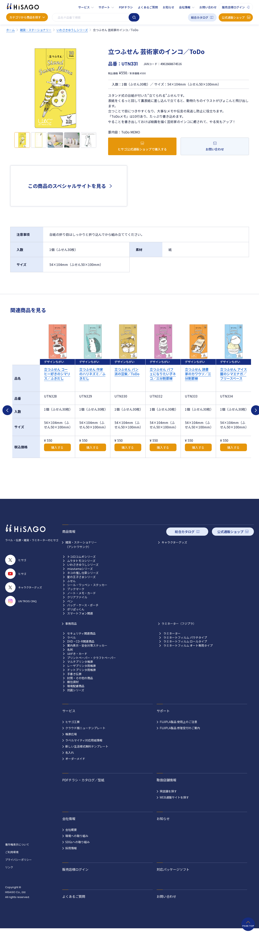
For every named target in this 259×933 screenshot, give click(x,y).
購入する (57, 452)
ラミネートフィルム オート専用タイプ (188, 650)
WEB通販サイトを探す (174, 802)
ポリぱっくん (75, 614)
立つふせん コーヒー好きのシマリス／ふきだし (57, 374)
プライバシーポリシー (18, 864)
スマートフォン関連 (80, 618)
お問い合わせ (208, 7)
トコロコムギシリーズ (81, 561)
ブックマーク (75, 593)
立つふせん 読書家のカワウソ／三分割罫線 (198, 374)
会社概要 (71, 834)
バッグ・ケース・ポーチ (82, 610)
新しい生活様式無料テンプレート (86, 751)
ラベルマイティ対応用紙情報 (83, 745)
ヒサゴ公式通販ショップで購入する (142, 149)
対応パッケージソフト (173, 874)
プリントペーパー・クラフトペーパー (91, 662)
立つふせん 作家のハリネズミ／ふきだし (92, 374)
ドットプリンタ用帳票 (81, 674)
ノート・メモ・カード (81, 597)
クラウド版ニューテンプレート (85, 733)
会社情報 (184, 7)
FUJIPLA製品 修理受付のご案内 (180, 733)
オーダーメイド (75, 763)
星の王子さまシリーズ (81, 581)
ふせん (71, 585)
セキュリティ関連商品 (81, 638)
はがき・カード (77, 658)
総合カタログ (199, 17)
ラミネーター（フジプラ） (179, 628)
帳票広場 (71, 739)
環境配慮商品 (75, 690)
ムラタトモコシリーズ (81, 565)
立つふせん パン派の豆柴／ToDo (126, 371)
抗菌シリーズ (75, 694)
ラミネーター (172, 638)
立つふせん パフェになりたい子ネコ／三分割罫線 (163, 374)
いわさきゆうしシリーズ (82, 569)
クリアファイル (77, 601)
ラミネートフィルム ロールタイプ (185, 646)
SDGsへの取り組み (77, 847)
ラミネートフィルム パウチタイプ (185, 642)
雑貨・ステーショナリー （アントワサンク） (81, 549)
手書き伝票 (74, 678)
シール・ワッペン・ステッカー (87, 589)
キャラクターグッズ (174, 547)
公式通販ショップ (233, 17)
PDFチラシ (126, 7)
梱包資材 (73, 686)
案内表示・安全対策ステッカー (87, 650)
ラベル (71, 642)
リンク (9, 872)
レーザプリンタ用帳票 (81, 670)
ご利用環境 (11, 856)
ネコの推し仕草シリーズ (82, 577)
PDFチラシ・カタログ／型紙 (83, 784)
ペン (70, 606)
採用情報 (71, 853)
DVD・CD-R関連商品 (80, 646)
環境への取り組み (76, 840)
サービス (84, 7)
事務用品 (71, 628)
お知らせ (168, 7)
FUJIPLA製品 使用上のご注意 (178, 726)
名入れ (69, 757)
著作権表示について (17, 849)
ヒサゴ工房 (72, 726)
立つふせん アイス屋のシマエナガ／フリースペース (233, 374)
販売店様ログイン (233, 7)
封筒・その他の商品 (80, 682)
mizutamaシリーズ (80, 573)
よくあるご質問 (148, 7)
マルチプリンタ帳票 (80, 666)
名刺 (70, 654)
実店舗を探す (168, 796)
